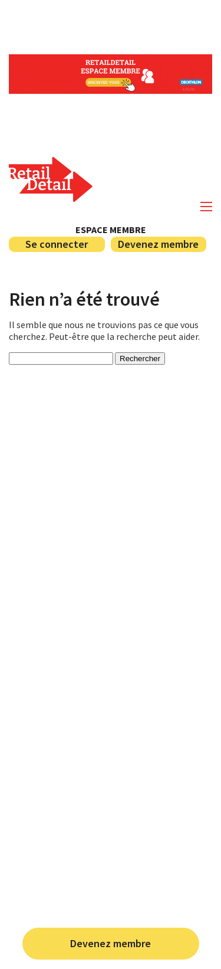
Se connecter (56, 244)
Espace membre (110, 229)
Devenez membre (110, 943)
